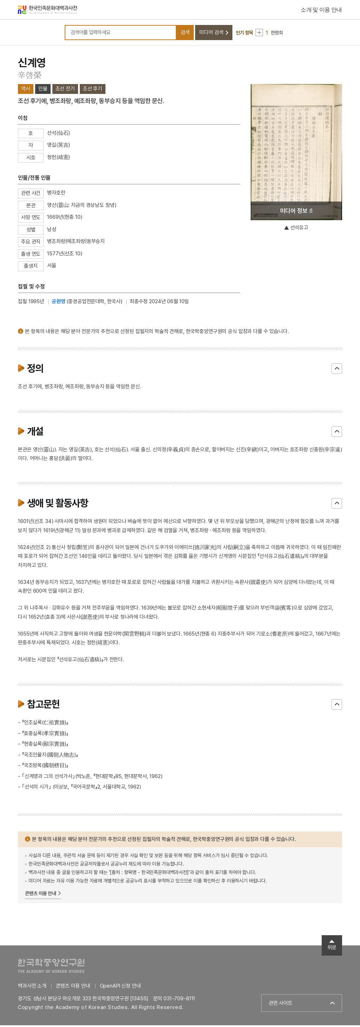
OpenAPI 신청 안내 (120, 987)
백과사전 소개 (32, 987)
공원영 (58, 303)
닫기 (337, 370)
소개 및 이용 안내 (321, 10)
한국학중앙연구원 (51, 967)
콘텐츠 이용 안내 (40, 895)
